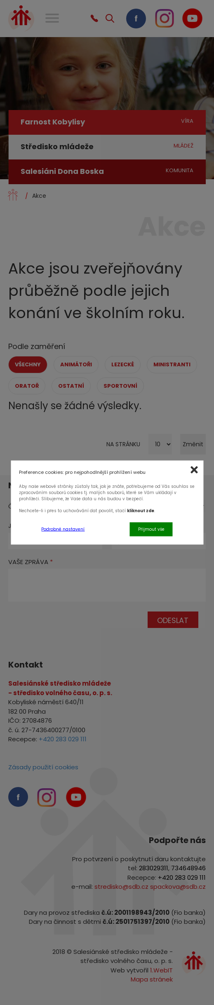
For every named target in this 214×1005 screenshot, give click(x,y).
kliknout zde (140, 510)
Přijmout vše (151, 529)
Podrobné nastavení (63, 529)
